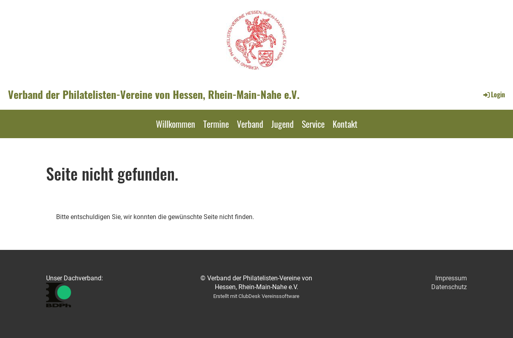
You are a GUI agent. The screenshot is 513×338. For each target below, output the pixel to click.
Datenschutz (449, 287)
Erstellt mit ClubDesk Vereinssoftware (256, 296)
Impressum (451, 278)
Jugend (282, 123)
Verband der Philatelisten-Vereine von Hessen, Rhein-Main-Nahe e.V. (153, 94)
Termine (216, 123)
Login (493, 94)
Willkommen (175, 123)
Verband (250, 123)
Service (313, 123)
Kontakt (345, 123)
